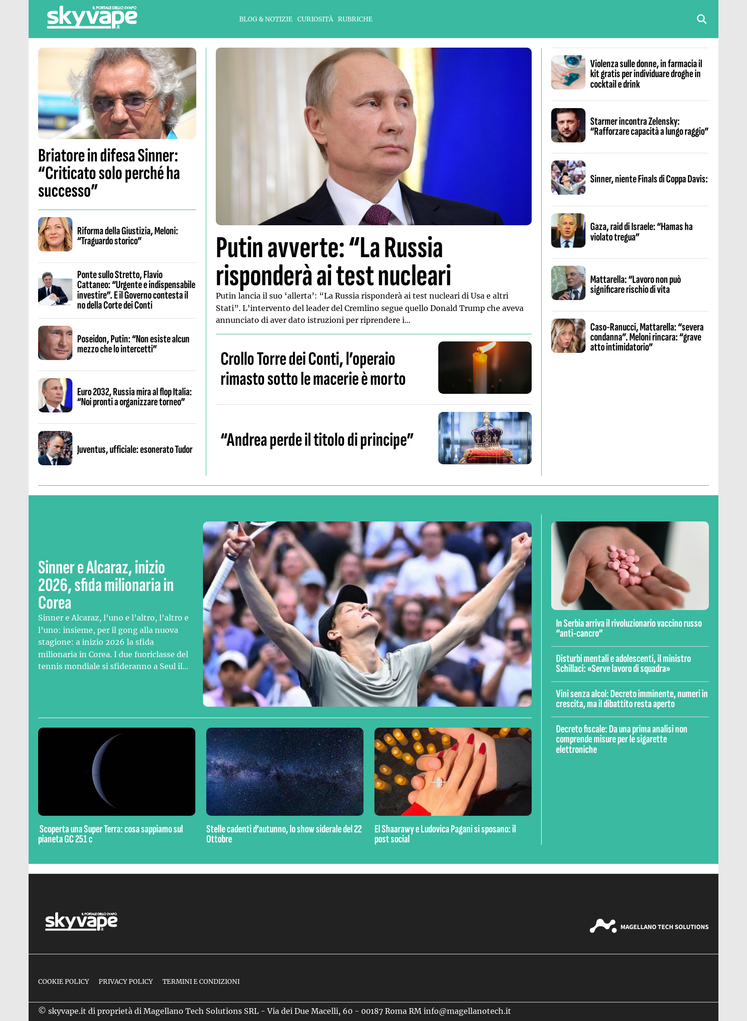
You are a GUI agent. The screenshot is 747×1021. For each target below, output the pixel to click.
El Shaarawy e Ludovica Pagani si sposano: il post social (445, 834)
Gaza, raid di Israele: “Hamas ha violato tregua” (641, 231)
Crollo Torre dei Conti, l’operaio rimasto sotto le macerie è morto (313, 369)
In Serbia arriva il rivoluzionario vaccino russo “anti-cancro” (629, 628)
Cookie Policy (63, 982)
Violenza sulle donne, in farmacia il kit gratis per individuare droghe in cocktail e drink (646, 74)
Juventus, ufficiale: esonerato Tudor (134, 449)
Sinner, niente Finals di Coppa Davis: (649, 179)
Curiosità (315, 19)
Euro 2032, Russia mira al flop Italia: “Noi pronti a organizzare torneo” (134, 397)
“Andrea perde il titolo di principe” (317, 440)
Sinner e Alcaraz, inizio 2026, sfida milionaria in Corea (106, 585)
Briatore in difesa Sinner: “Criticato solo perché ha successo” (109, 173)
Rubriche (355, 19)
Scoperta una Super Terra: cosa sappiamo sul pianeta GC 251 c (110, 834)
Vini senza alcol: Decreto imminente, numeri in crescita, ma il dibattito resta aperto (632, 699)
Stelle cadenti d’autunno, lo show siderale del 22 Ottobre (284, 834)
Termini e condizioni (201, 982)
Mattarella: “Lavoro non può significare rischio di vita (635, 284)
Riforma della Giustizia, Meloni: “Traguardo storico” (127, 236)
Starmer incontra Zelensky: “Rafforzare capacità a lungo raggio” (649, 126)
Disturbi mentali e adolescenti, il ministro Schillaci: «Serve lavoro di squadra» (623, 663)
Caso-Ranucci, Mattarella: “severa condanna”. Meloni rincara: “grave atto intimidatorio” (647, 337)
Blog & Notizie (266, 19)
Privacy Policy (126, 982)
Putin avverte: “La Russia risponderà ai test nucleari (333, 262)
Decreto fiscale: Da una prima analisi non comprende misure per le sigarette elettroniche (621, 739)
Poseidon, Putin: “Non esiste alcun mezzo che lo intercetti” (133, 344)
